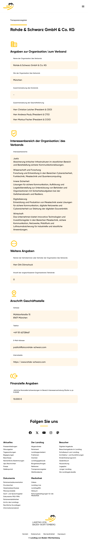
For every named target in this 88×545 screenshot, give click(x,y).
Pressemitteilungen (10, 446)
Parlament (35, 449)
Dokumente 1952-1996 (11, 496)
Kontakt (25, 534)
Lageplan (62, 466)
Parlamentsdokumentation (13, 482)
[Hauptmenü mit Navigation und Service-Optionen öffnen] (83, 6)
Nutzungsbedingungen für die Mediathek (42, 495)
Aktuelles (8, 442)
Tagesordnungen (9, 452)
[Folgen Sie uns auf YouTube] (44, 432)
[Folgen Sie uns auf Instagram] (50, 432)
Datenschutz (35, 534)
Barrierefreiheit (49, 534)
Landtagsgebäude (38, 461)
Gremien (34, 458)
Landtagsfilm (36, 488)
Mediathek (36, 478)
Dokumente (9, 478)
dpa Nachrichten (9, 463)
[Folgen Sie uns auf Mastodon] (57, 432)
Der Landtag (37, 442)
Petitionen (34, 466)
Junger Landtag (65, 469)
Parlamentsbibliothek (11, 499)
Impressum (62, 534)
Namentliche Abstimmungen (13, 461)
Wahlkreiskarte (36, 472)
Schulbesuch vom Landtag (69, 452)
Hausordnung (64, 463)
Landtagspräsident (38, 452)
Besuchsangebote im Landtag (70, 449)
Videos (33, 482)
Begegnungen (8, 455)
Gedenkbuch (64, 461)
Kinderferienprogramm (67, 458)
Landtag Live (36, 485)
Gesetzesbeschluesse (11, 488)
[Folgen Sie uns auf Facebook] (30, 432)
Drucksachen (8, 485)
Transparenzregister (38, 469)
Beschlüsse (7, 458)
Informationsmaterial (11, 508)
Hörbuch (34, 491)
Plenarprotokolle (9, 491)
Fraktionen (35, 455)
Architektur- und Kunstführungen (71, 455)
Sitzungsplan (8, 449)
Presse (5, 466)
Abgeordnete (36, 446)
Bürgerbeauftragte (38, 463)
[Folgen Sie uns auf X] (37, 432)
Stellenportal (8, 469)
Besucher (64, 442)
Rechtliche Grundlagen (12, 505)
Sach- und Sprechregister (13, 494)
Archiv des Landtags (11, 502)
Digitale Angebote (66, 446)
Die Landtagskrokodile (67, 472)
